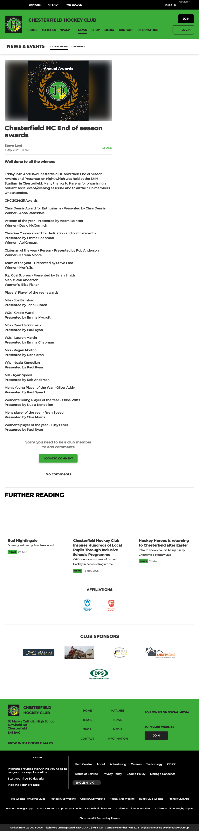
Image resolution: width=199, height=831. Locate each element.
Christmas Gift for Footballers (133, 808)
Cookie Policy (136, 774)
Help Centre (83, 764)
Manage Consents (162, 774)
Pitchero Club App (178, 798)
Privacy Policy (112, 774)
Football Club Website (63, 798)
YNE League (74, 4)
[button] (32, 30)
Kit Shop (53, 4)
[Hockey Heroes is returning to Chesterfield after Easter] (165, 518)
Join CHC (35, 4)
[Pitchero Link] (186, 6)
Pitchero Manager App (19, 808)
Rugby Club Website (151, 798)
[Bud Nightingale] (34, 518)
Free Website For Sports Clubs (27, 798)
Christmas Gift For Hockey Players (99, 818)
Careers (136, 764)
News (54, 46)
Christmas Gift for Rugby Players (174, 808)
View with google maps (30, 743)
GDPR (171, 764)
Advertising (118, 764)
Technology (154, 764)
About (101, 764)
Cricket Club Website (92, 798)
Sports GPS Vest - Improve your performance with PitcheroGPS (74, 808)
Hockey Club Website (121, 798)
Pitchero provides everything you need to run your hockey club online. (37, 770)
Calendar (69, 46)
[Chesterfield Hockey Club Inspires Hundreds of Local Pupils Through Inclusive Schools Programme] (99, 518)
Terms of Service (86, 774)
